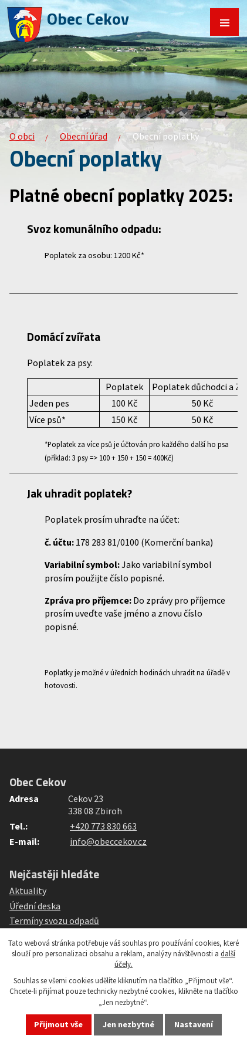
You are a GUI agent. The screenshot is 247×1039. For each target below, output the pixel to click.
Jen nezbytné (128, 1024)
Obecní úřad (83, 136)
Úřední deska (34, 906)
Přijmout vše (58, 1024)
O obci (22, 136)
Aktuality (27, 890)
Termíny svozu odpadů (54, 920)
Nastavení (193, 1024)
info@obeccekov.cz (108, 841)
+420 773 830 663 (103, 826)
